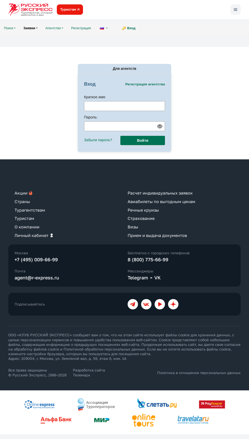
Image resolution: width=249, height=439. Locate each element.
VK (157, 277)
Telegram (138, 277)
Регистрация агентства (145, 84)
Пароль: (91, 117)
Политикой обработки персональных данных (104, 349)
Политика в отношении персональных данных (199, 372)
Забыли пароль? (98, 140)
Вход (131, 28)
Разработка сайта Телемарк (89, 372)
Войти (142, 140)
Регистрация (81, 28)
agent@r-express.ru (37, 277)
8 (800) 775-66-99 (148, 259)
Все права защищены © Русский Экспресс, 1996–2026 (37, 372)
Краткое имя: (95, 97)
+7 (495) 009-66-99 (36, 259)
